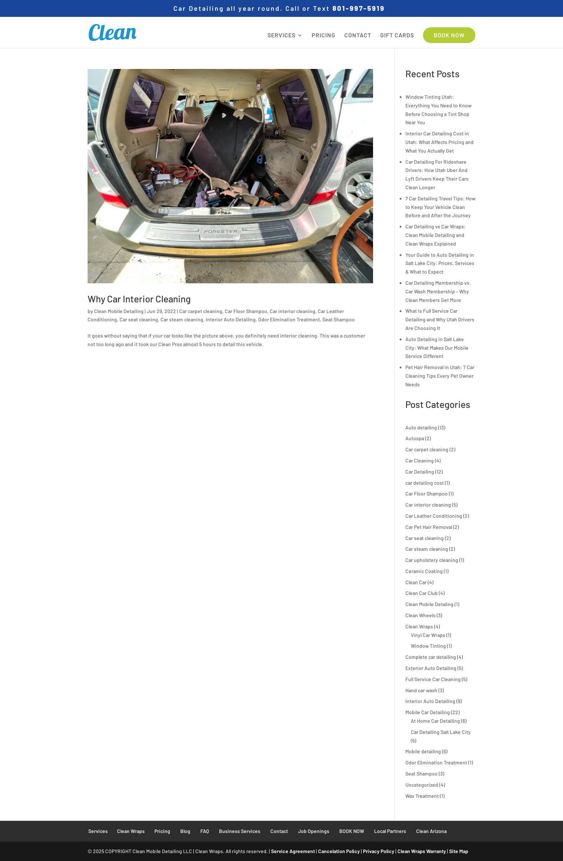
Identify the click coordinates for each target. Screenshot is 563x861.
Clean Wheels (420, 615)
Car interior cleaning (292, 311)
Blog (185, 831)
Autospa (414, 438)
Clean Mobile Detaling (429, 604)
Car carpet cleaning (200, 311)
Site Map (458, 851)
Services (98, 831)
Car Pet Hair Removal (428, 527)
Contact (279, 831)
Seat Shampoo (338, 319)
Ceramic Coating (424, 571)
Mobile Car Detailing (427, 712)
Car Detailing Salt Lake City (441, 732)
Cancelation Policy (339, 851)
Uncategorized (421, 785)
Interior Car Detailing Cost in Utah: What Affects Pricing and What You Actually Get (439, 142)
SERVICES (281, 35)
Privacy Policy (378, 851)
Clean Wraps (419, 626)
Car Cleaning (419, 460)
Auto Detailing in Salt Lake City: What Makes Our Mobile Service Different (437, 347)
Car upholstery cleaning (431, 560)
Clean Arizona (431, 831)
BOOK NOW (449, 35)
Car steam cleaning (181, 319)
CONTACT (357, 35)
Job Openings (313, 831)
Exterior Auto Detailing (430, 668)
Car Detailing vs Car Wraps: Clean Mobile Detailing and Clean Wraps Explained (435, 235)
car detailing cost (424, 483)
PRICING (323, 35)
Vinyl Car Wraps (428, 635)
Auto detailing (421, 427)
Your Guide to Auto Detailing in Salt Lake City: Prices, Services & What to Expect (439, 263)
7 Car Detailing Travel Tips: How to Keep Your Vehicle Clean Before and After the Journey (440, 207)
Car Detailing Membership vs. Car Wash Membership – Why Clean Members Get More (438, 291)
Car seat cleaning (139, 319)
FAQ (204, 831)
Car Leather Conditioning (433, 516)
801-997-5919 (358, 8)
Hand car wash (421, 690)
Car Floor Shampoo (246, 311)
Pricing (162, 831)
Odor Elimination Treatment (289, 319)
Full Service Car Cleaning (433, 679)
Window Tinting (428, 646)
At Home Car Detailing (435, 721)
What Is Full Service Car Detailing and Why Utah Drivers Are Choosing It (439, 319)
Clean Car (416, 582)
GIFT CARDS (397, 35)
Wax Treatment (422, 796)
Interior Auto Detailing (231, 319)
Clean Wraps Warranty (421, 851)
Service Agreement (293, 851)
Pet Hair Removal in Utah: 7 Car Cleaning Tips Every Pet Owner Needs (439, 375)
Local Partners (390, 831)
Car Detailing (419, 472)
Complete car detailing (430, 657)
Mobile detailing (423, 751)
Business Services (239, 831)
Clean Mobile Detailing (119, 311)
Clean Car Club (421, 593)
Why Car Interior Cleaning (139, 298)
